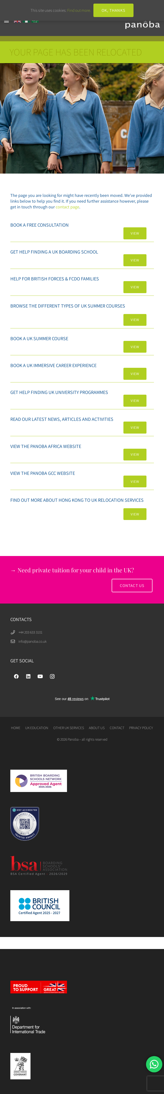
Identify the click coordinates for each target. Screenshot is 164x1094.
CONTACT (117, 727)
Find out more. (79, 10)
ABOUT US (97, 727)
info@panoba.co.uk (32, 641)
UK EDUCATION (36, 727)
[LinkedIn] (28, 677)
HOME (15, 727)
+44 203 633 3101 (30, 632)
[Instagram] (52, 677)
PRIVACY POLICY (141, 727)
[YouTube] (40, 677)
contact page (67, 207)
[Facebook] (16, 677)
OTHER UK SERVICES (68, 727)
